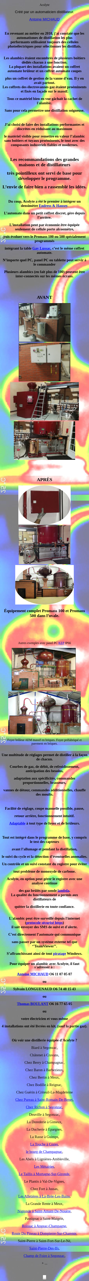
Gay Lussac (41, 248)
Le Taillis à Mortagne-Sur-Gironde (44, 1174)
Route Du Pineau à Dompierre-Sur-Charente (44, 1233)
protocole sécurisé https (44, 923)
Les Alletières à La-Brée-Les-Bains (44, 1196)
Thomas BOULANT (32, 1004)
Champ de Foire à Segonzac (44, 1256)
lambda (63, 890)
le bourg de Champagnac (44, 1152)
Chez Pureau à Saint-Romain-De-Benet (44, 1100)
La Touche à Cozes (44, 1144)
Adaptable (17, 823)
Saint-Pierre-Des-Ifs (44, 1248)
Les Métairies (44, 1166)
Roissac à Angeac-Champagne (44, 1226)
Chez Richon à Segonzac (44, 1107)
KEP (61, 643)
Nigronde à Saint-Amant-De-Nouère (44, 1211)
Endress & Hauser (53, 206)
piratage (59, 953)
